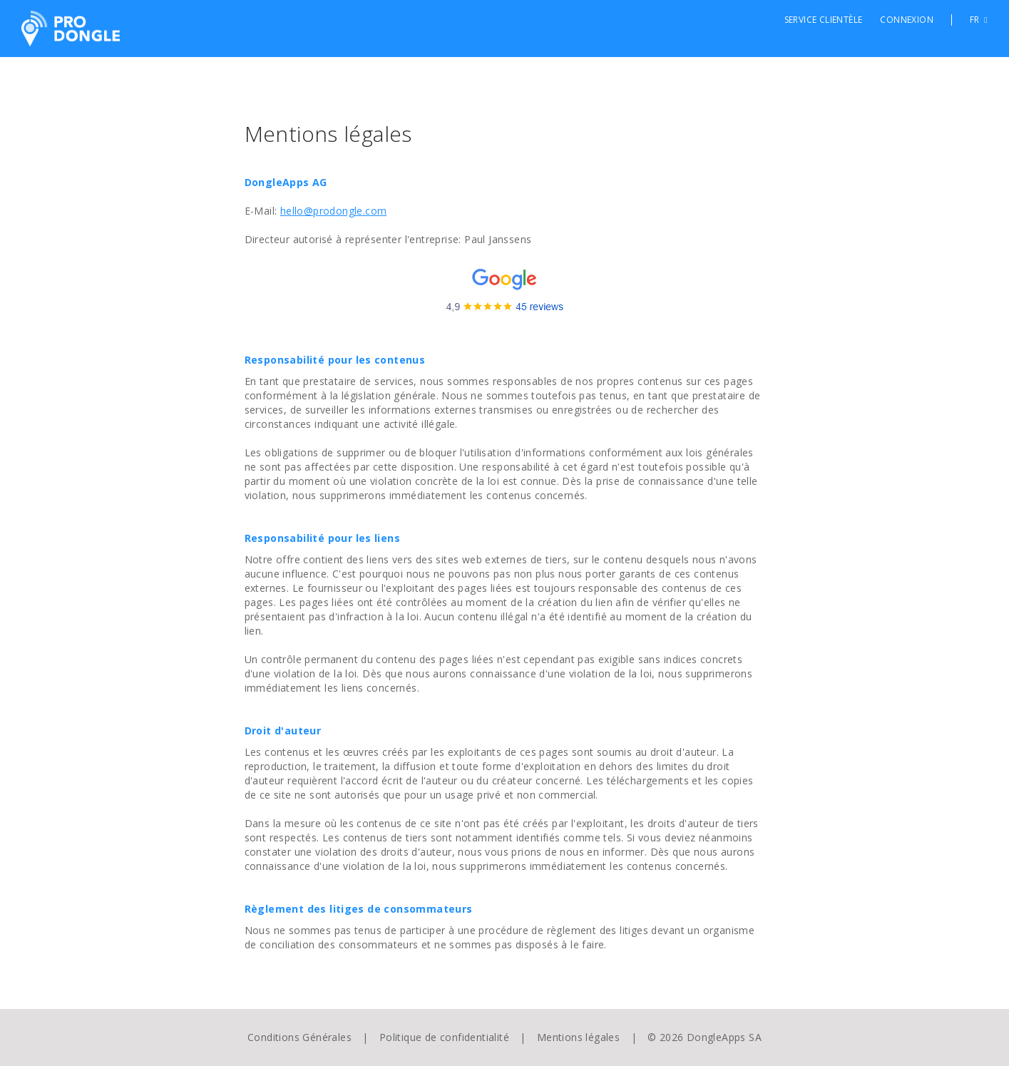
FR (979, 20)
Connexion (906, 20)
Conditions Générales (299, 1037)
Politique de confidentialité (444, 1037)
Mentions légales (578, 1037)
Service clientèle (823, 20)
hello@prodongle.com (333, 210)
